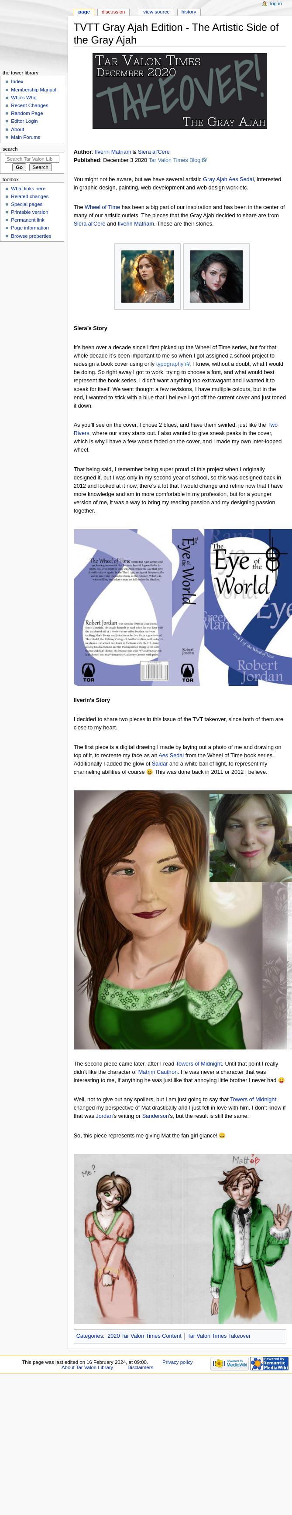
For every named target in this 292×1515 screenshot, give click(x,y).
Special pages (26, 204)
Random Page (27, 113)
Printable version (29, 212)
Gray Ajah (215, 179)
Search (10, 149)
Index (17, 81)
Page (84, 11)
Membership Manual (33, 89)
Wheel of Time (102, 207)
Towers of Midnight (199, 1064)
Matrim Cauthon (158, 1072)
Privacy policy (177, 1362)
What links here (28, 188)
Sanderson (155, 1116)
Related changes (29, 196)
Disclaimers (140, 1367)
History (189, 11)
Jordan (104, 1116)
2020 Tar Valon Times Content (144, 1336)
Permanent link (27, 220)
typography (170, 364)
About (17, 129)
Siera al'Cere (154, 152)
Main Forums (25, 137)
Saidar (160, 764)
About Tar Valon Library (87, 1367)
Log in (276, 3)
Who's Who (23, 97)
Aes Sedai (241, 179)
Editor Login (24, 121)
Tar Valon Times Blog (174, 160)
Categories (89, 1336)
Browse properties (31, 236)
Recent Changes (29, 105)
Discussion (113, 11)
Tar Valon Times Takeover (219, 1336)
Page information (30, 227)
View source (156, 11)
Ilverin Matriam (113, 152)
